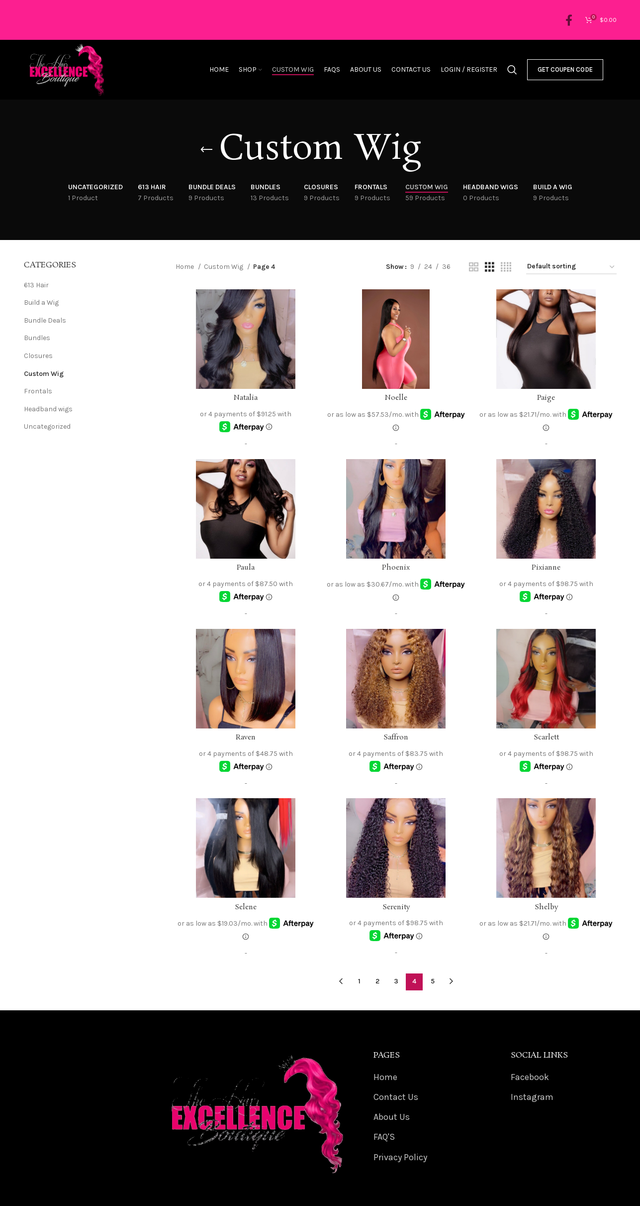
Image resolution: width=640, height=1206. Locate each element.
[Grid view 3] (489, 267)
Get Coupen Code (565, 69)
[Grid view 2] (473, 267)
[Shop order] (571, 267)
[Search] (512, 70)
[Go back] (206, 150)
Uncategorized (47, 426)
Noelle (396, 398)
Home (185, 266)
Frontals (38, 391)
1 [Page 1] (359, 981)
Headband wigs (48, 409)
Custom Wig (44, 373)
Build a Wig (41, 302)
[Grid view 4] (506, 267)
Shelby (546, 907)
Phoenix (396, 568)
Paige (546, 398)
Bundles (37, 338)
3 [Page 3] (396, 981)
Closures (38, 356)
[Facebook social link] (568, 19)
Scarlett (546, 737)
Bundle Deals (45, 320)
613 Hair (36, 285)
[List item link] (436, 1077)
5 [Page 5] (433, 981)
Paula (246, 568)
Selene (246, 907)
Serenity (396, 907)
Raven (246, 737)
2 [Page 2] (377, 981)
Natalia (246, 398)
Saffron (395, 737)
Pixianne (546, 568)
